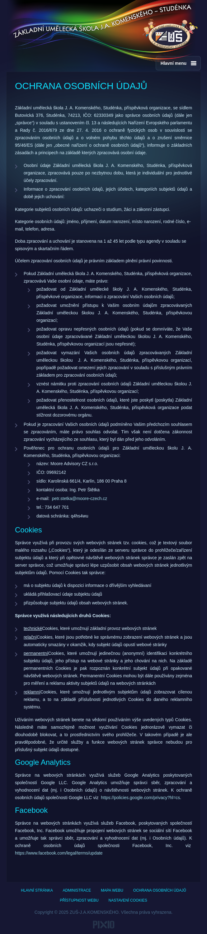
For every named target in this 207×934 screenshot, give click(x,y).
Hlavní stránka (37, 890)
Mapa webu (112, 890)
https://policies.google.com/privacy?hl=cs (140, 797)
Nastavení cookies (128, 900)
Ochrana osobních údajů (159, 890)
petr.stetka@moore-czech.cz (79, 498)
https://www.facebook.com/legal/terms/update (59, 853)
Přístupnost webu (79, 900)
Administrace (77, 890)
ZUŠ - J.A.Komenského (170, 34)
